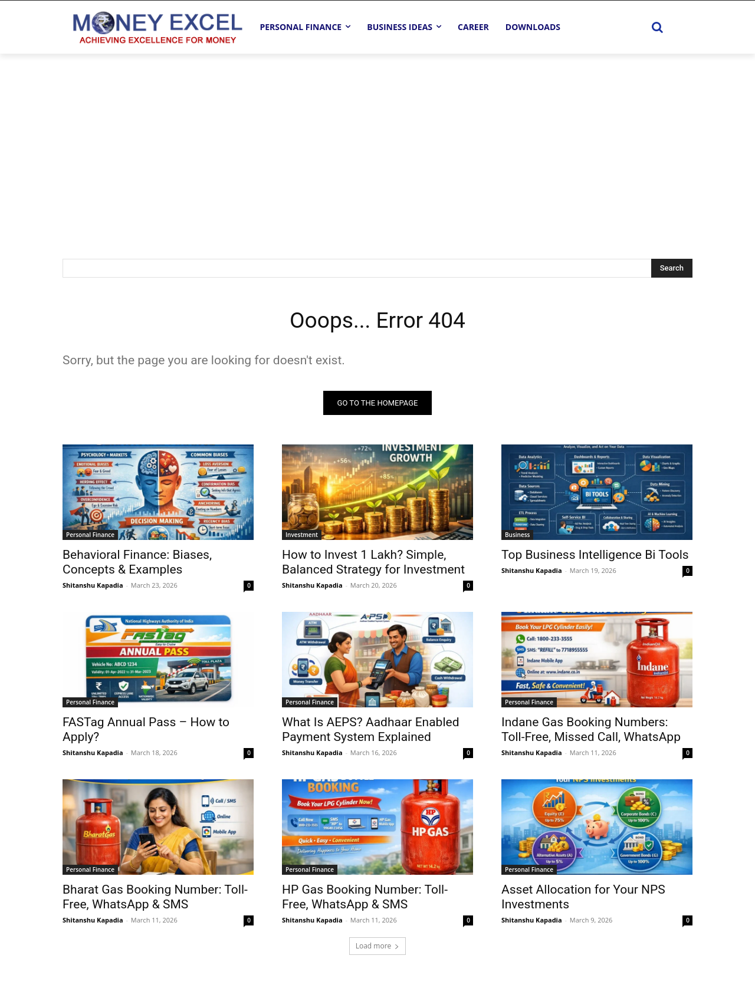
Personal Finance (90, 536)
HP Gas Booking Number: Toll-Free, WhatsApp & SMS (365, 898)
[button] (657, 27)
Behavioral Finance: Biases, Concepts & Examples (137, 563)
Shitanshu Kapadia (93, 586)
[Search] (671, 268)
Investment (301, 536)
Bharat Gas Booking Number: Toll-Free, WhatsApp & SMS (155, 898)
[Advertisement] (377, 142)
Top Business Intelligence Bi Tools (595, 556)
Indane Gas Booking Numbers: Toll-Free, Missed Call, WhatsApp (591, 731)
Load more (378, 948)
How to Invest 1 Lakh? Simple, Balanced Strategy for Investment (373, 563)
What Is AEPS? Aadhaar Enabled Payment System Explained (370, 731)
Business (517, 536)
